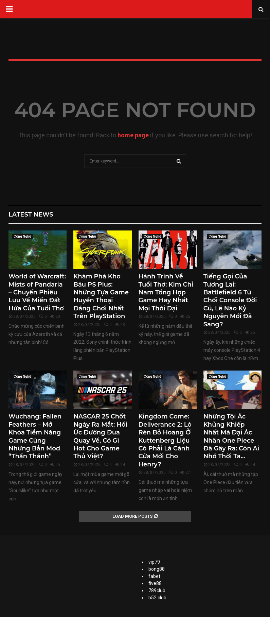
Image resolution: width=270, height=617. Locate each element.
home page (133, 135)
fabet (154, 576)
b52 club (157, 597)
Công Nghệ (22, 236)
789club (156, 590)
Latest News (30, 214)
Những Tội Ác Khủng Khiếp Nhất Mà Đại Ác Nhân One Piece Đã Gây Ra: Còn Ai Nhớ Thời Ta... (231, 436)
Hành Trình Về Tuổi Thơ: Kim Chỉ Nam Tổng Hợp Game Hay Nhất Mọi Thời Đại (166, 292)
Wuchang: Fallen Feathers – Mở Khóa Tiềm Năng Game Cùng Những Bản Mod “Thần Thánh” (34, 436)
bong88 (156, 569)
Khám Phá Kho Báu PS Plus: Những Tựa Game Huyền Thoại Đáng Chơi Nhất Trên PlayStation (101, 296)
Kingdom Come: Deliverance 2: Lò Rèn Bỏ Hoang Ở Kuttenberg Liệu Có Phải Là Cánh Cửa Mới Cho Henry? (165, 440)
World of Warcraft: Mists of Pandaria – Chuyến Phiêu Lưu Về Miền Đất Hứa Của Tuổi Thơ (37, 292)
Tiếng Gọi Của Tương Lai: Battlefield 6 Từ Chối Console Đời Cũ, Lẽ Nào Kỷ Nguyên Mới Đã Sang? (230, 300)
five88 (155, 583)
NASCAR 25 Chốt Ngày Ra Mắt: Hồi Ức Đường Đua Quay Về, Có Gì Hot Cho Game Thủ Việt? (100, 436)
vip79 (154, 562)
